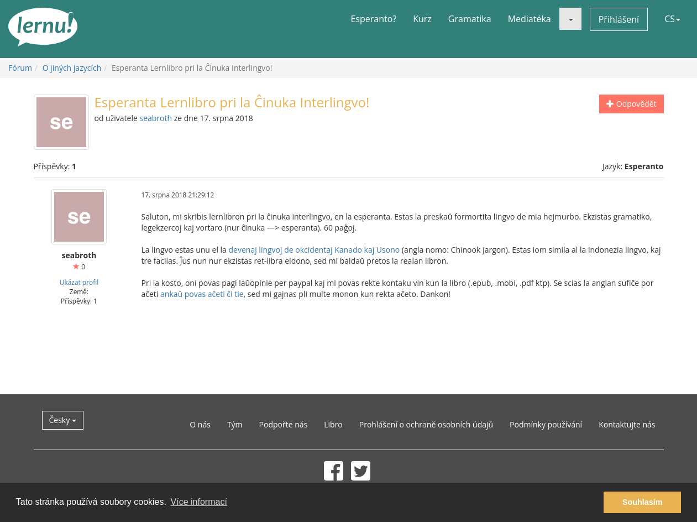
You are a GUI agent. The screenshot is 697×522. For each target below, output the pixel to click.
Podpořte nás (283, 424)
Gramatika (469, 19)
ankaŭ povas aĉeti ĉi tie (202, 294)
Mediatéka (529, 19)
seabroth (155, 118)
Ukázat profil (79, 282)
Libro (333, 424)
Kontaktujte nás (627, 424)
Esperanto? (373, 19)
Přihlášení (619, 19)
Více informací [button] (199, 502)
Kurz (422, 19)
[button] (570, 19)
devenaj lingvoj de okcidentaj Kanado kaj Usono (314, 249)
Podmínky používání (546, 424)
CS (672, 19)
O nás (200, 424)
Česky (62, 420)
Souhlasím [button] (642, 502)
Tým (235, 424)
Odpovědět (631, 103)
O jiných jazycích (72, 67)
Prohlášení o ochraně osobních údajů (426, 424)
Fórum (20, 67)
